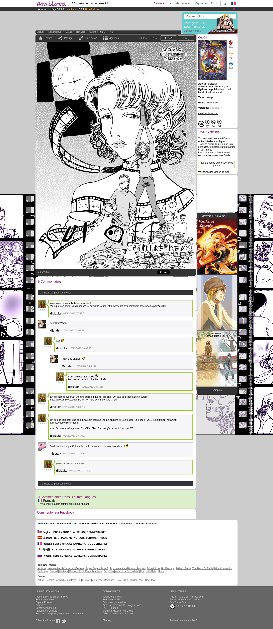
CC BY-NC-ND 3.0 (183, 606)
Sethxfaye (42, 571)
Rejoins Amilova (162, 3)
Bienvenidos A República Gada (85, 571)
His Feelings (167, 568)
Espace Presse (43, 602)
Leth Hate (151, 571)
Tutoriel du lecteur (112, 596)
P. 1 (111, 32)
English (44, 532)
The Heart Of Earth (202, 568)
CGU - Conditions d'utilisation (118, 613)
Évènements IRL (111, 599)
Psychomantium (118, 568)
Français (47, 500)
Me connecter (183, 3)
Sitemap (107, 620)
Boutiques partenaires (114, 602)
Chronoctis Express (73, 568)
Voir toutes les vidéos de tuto (213, 172)
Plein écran (91, 38)
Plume (161, 571)
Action (40, 580)
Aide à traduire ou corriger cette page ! (216, 164)
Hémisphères (55, 568)
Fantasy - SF (74, 580)
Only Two (109, 571)
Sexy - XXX (122, 580)
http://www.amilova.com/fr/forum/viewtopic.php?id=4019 (137, 306)
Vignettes (114, 38)
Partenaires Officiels (46, 610)
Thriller (133, 580)
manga (69, 32)
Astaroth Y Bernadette (127, 571)
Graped (54, 571)
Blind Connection (223, 568)
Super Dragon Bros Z (96, 568)
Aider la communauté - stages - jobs (122, 605)
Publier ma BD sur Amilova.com (187, 596)
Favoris (48, 38)
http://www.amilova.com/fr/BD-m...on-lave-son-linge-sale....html (83, 399)
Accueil (40, 32)
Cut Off (92, 32)
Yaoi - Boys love (147, 580)
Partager (68, 38)
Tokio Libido (153, 568)
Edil (142, 571)
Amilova (41, 568)
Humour (86, 580)
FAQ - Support (110, 608)
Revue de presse (44, 599)
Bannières (40, 605)
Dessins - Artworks (56, 580)
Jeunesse (97, 580)
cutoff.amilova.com (208, 113)
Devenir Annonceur (45, 608)
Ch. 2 (102, 32)
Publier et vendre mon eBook (185, 599)
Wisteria (63, 571)
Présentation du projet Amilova (51, 596)
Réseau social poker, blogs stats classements (59, 613)
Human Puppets (137, 568)
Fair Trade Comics (179, 602)
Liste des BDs (55, 32)
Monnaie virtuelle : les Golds (118, 610)
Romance (80, 32)
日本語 (43, 549)
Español (44, 538)
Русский (44, 555)
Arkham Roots (183, 568)
